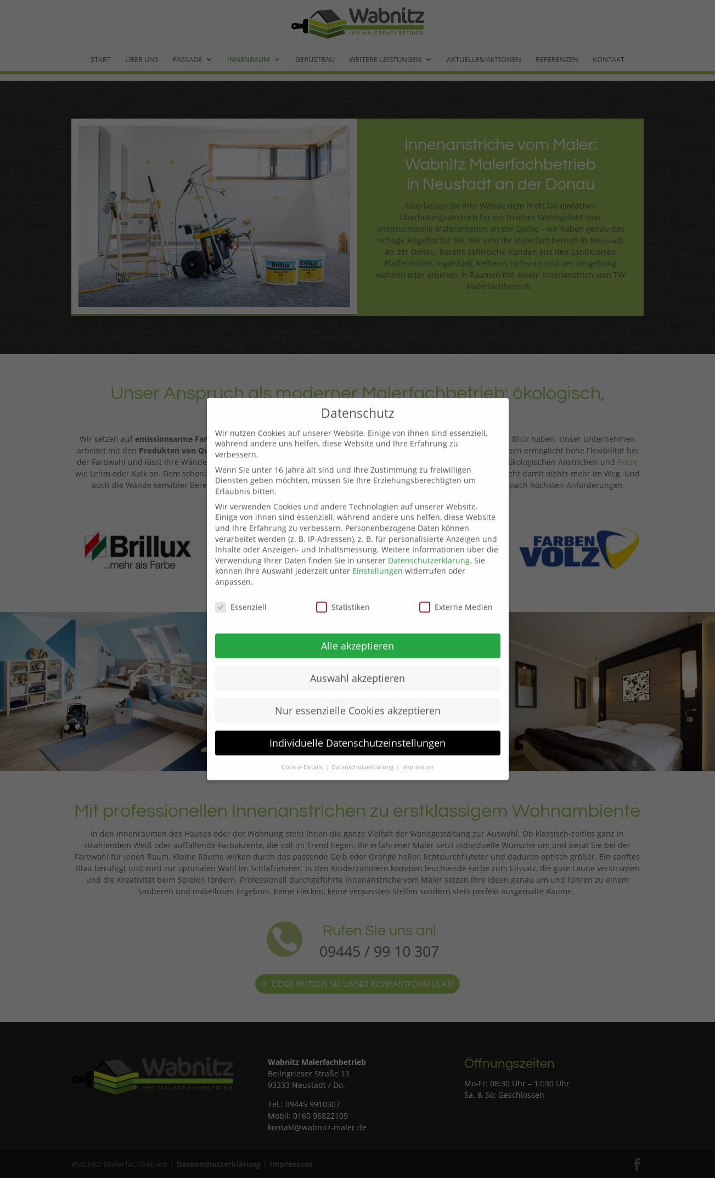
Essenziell (241, 581)
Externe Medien (456, 581)
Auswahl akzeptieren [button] (357, 652)
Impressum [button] (417, 741)
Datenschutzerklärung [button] (363, 741)
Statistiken (343, 581)
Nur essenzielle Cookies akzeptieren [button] (358, 684)
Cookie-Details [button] (303, 741)
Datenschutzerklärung (429, 534)
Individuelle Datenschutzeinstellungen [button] (357, 716)
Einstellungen (377, 545)
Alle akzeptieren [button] (357, 619)
